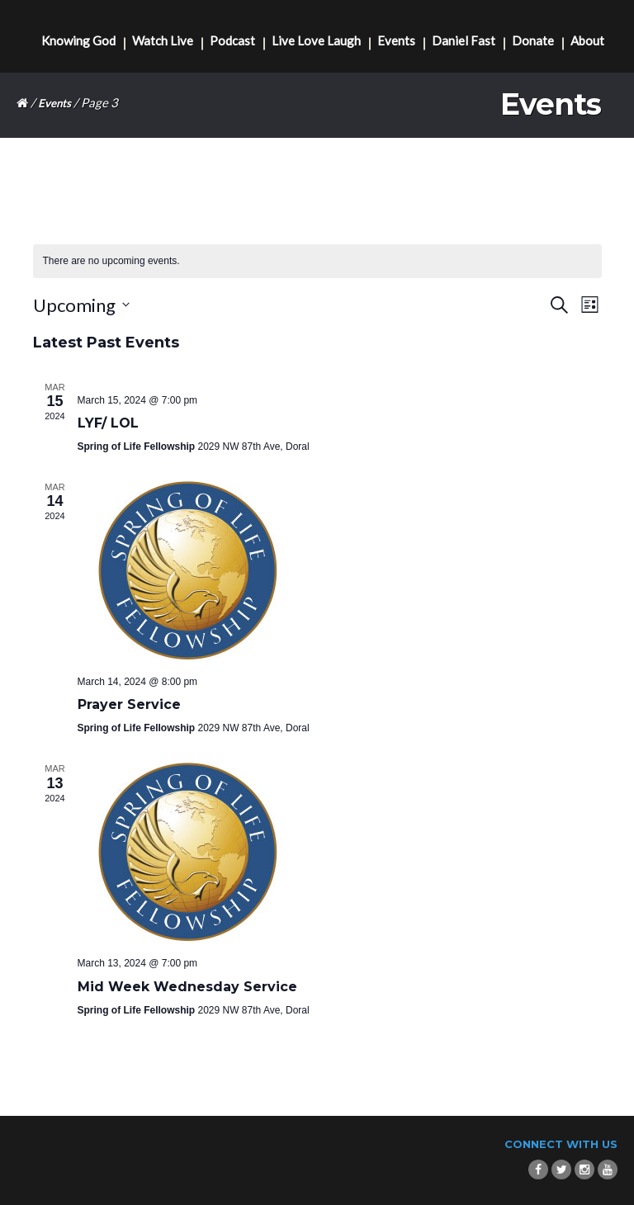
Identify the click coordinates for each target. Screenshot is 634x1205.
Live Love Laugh (316, 41)
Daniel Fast (463, 41)
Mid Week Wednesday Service (187, 987)
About (587, 41)
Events (396, 41)
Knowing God (78, 41)
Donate (533, 41)
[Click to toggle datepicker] (81, 305)
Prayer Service (129, 704)
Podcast (232, 41)
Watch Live (162, 41)
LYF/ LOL (108, 423)
